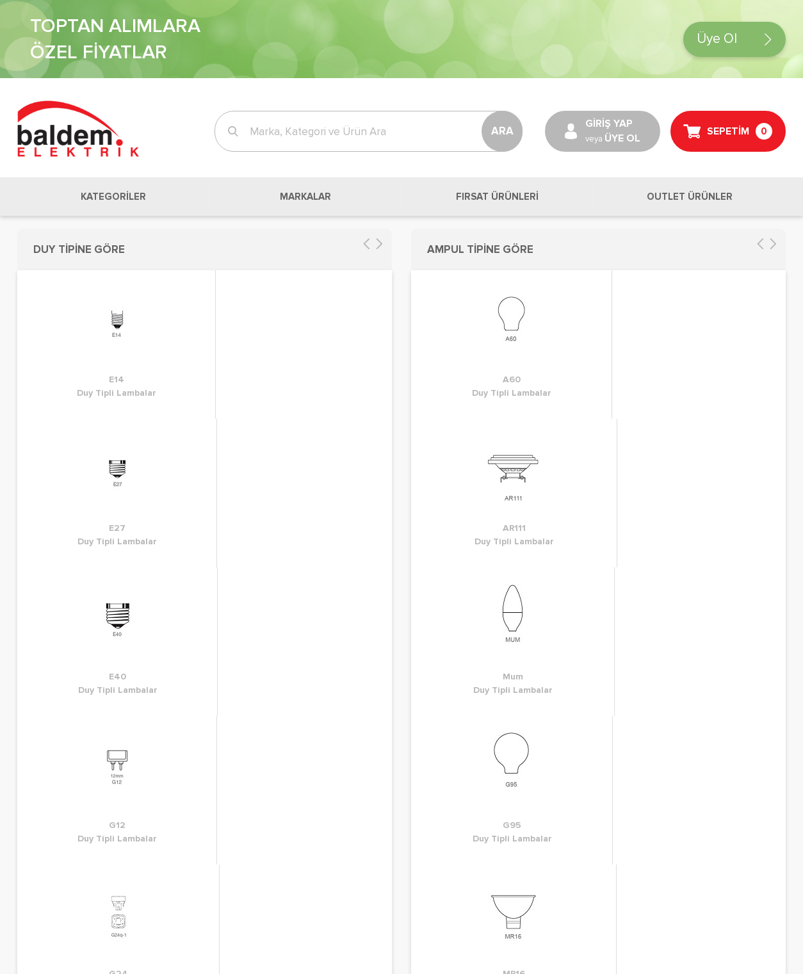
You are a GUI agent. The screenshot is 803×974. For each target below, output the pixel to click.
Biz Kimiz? (434, 448)
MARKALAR (305, 196)
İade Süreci (241, 448)
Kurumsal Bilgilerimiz (460, 505)
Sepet (32, 448)
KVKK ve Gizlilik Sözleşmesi (280, 467)
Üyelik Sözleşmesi (258, 486)
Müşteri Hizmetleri (455, 467)
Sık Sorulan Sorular (457, 525)
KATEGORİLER (113, 196)
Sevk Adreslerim (56, 505)
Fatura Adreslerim (60, 525)
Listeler (35, 486)
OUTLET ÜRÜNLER (690, 196)
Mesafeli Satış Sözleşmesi (277, 525)
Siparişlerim (44, 467)
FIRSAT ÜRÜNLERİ (497, 196)
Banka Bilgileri (444, 486)
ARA (502, 131)
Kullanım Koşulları (258, 505)
